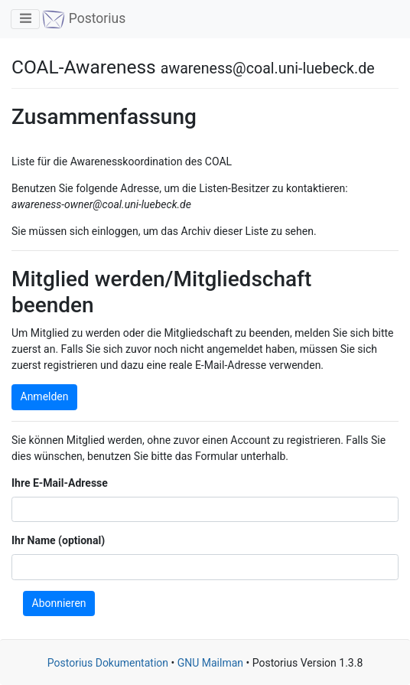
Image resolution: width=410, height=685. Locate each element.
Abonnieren (59, 603)
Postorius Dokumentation (107, 663)
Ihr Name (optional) (58, 540)
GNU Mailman (210, 663)
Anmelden (45, 396)
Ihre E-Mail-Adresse (59, 483)
